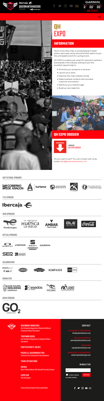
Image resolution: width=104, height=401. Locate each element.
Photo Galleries (29, 369)
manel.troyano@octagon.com (81, 355)
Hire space (27, 378)
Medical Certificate (44, 328)
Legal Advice (44, 388)
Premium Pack (25, 355)
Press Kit (46, 369)
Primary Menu (99, 17)
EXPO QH (25, 375)
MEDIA (24, 367)
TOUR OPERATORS (29, 361)
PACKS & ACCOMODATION (32, 353)
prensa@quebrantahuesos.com (80, 340)
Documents (36, 330)
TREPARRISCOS (28, 336)
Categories (24, 330)
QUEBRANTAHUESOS (30, 326)
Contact (51, 369)
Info (22, 328)
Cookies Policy (34, 388)
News (22, 369)
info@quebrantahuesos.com (81, 333)
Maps (30, 330)
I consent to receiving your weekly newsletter (72, 376)
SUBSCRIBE (86, 375)
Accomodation (44, 355)
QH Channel (39, 369)
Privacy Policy (25, 388)
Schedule (27, 328)
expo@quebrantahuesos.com (73, 161)
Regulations (34, 328)
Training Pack (34, 355)
